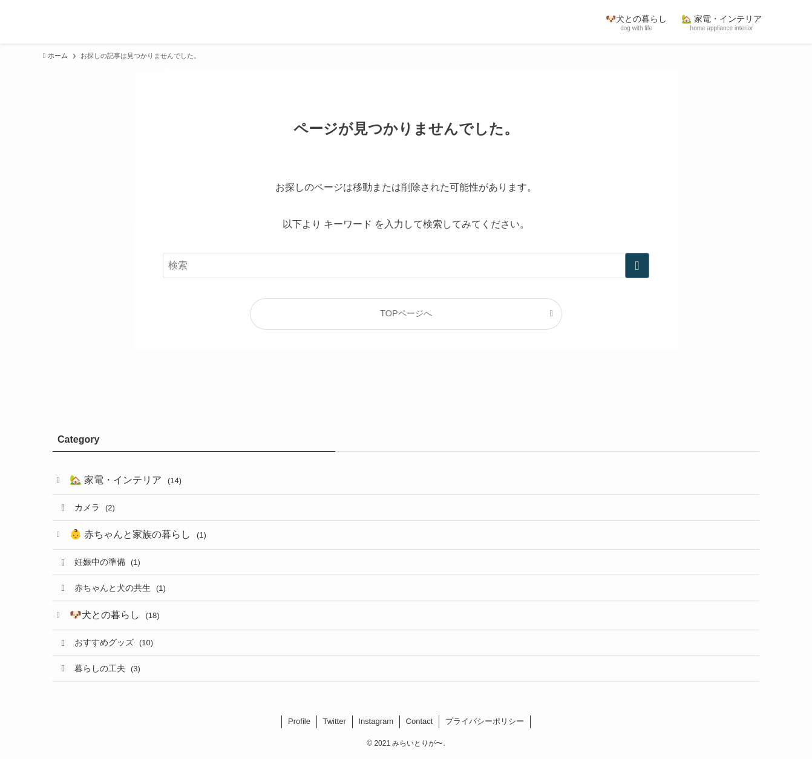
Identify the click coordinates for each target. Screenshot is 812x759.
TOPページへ (405, 313)
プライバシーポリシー (484, 721)
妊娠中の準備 (107, 562)
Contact (419, 721)
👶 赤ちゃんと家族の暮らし (138, 534)
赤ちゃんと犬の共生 (120, 588)
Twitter (334, 721)
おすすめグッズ (113, 642)
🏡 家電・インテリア (126, 480)
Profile (299, 721)
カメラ (94, 507)
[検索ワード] (406, 265)
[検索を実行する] (637, 265)
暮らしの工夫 (107, 668)
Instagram (375, 721)
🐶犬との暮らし (115, 615)
